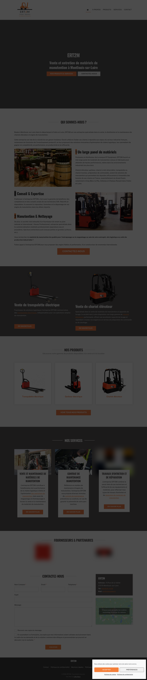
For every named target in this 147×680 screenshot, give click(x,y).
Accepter (106, 670)
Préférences (132, 670)
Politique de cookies (110, 674)
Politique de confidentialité (125, 674)
